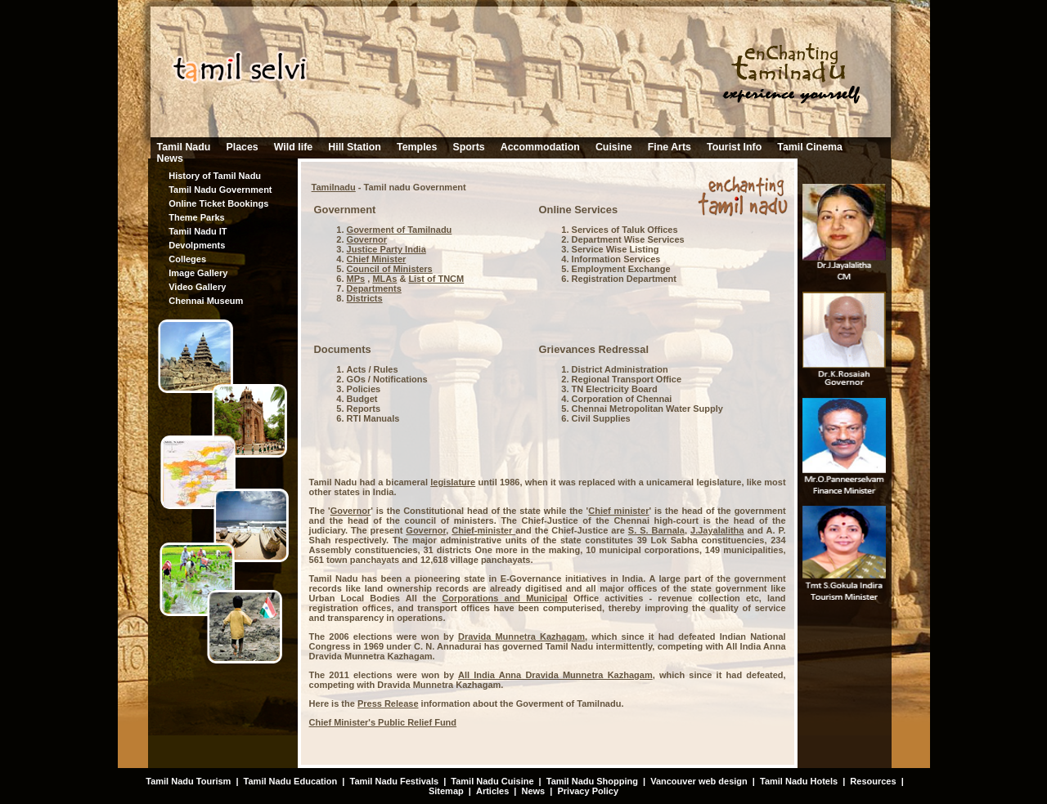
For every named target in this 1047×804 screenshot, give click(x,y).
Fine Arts (669, 147)
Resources (873, 781)
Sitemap (446, 791)
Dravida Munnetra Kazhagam (521, 636)
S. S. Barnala (656, 530)
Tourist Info (734, 147)
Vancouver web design (699, 781)
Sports (468, 147)
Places (242, 147)
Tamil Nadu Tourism (188, 781)
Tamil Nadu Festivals (393, 781)
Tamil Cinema (810, 147)
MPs (356, 279)
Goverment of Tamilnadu (399, 229)
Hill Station (354, 147)
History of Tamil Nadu (215, 176)
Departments (374, 288)
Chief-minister (483, 530)
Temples (417, 147)
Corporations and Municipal (505, 598)
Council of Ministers (390, 269)
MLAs (384, 279)
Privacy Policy (587, 791)
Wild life (293, 147)
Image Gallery (198, 273)
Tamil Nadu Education (291, 781)
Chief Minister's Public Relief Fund (382, 722)
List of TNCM (436, 279)
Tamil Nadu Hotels (800, 781)
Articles (492, 791)
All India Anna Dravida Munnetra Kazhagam (555, 675)
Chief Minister (377, 259)
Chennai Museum (206, 301)
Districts (365, 298)
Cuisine (613, 147)
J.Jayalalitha (717, 530)
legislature (452, 482)
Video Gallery (197, 287)
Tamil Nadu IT (198, 231)
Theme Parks (196, 217)
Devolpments (197, 245)
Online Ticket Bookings (218, 203)
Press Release (388, 703)
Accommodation (540, 147)
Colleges (187, 259)
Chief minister (618, 511)
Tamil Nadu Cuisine (490, 781)
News (170, 158)
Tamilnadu (334, 187)
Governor (367, 239)
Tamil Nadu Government (220, 189)
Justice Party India (386, 249)
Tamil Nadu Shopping (592, 781)
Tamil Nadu (184, 147)
